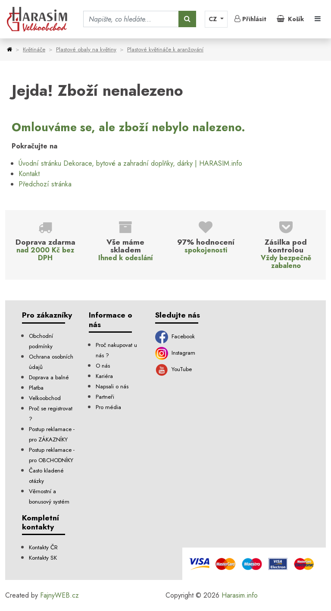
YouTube (173, 369)
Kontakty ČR (43, 547)
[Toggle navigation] (317, 19)
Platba (36, 388)
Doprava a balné (49, 377)
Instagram (175, 353)
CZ (214, 19)
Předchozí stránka (45, 184)
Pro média (108, 407)
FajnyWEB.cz (59, 595)
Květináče (34, 49)
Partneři (105, 397)
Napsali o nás (112, 386)
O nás (103, 366)
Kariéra (104, 376)
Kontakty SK (43, 558)
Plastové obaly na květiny (86, 49)
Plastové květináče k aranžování (165, 49)
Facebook (175, 336)
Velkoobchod (45, 398)
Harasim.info (240, 595)
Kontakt (29, 174)
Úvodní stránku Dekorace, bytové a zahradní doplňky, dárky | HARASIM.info (130, 163)
